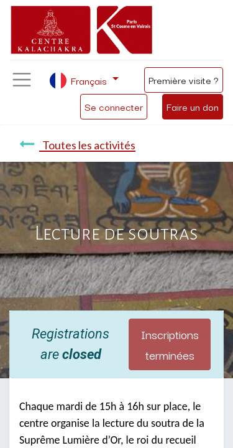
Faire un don (193, 106)
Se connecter (114, 106)
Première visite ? (183, 79)
